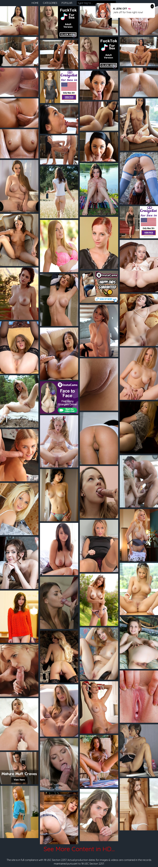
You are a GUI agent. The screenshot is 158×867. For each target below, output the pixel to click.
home (35, 2)
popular (67, 2)
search (121, 2)
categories (50, 2)
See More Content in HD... (79, 849)
